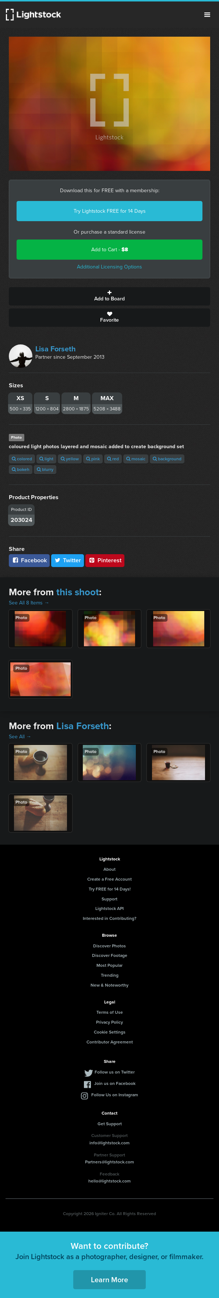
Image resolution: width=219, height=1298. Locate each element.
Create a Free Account (109, 879)
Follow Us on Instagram (114, 1095)
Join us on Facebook (114, 1083)
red (113, 459)
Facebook (29, 560)
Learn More (109, 1279)
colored (22, 459)
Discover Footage (109, 955)
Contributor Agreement (109, 1042)
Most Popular (109, 965)
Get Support (110, 1123)
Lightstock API (109, 908)
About (109, 869)
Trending (110, 975)
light (46, 459)
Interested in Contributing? (110, 918)
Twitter (67, 560)
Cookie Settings (110, 1032)
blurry (45, 469)
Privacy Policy (109, 1022)
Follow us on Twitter (115, 1072)
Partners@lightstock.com (109, 1162)
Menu (207, 15)
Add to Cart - (109, 249)
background (167, 459)
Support (109, 899)
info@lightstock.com (109, 1143)
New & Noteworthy (109, 985)
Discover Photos (109, 946)
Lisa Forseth (55, 348)
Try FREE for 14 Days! (110, 889)
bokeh (20, 469)
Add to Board (109, 296)
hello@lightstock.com (109, 1181)
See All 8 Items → (29, 603)
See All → (20, 737)
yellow (70, 459)
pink (93, 459)
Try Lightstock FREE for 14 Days (110, 211)
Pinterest (104, 560)
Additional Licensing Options (109, 267)
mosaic (135, 459)
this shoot (77, 592)
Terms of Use (109, 1012)
